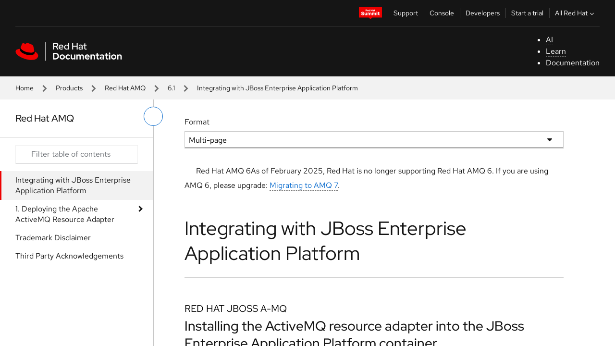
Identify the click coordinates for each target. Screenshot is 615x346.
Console (442, 13)
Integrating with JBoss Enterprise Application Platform (73, 185)
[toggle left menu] (153, 116)
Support (406, 13)
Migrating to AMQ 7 (304, 185)
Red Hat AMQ (125, 88)
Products (69, 88)
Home (24, 88)
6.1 (171, 88)
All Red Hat (575, 13)
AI (549, 40)
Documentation (573, 63)
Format (196, 122)
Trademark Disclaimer (53, 238)
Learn (556, 51)
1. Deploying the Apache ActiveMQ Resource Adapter (64, 214)
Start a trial (527, 13)
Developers (483, 13)
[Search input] (76, 154)
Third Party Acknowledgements (69, 256)
